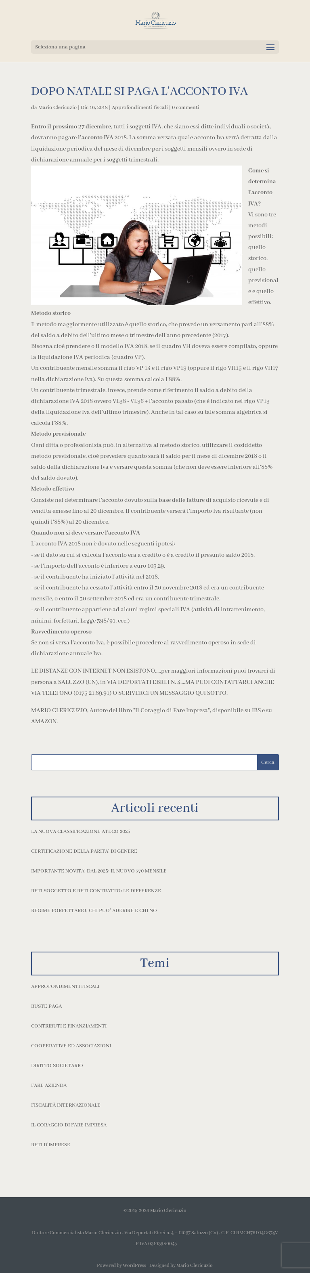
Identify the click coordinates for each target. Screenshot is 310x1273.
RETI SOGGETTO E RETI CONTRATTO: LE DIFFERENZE (96, 890)
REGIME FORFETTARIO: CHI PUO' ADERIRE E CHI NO (94, 910)
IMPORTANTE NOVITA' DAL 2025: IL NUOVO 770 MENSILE (99, 871)
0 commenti (185, 107)
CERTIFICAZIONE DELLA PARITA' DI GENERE (84, 851)
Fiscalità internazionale (66, 1105)
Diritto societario (57, 1065)
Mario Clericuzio (57, 107)
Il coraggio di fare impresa (69, 1125)
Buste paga (46, 1006)
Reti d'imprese (50, 1144)
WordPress (134, 1266)
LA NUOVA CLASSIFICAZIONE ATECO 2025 (80, 831)
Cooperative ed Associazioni (71, 1045)
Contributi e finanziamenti (69, 1026)
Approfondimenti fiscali (140, 107)
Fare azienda (49, 1085)
